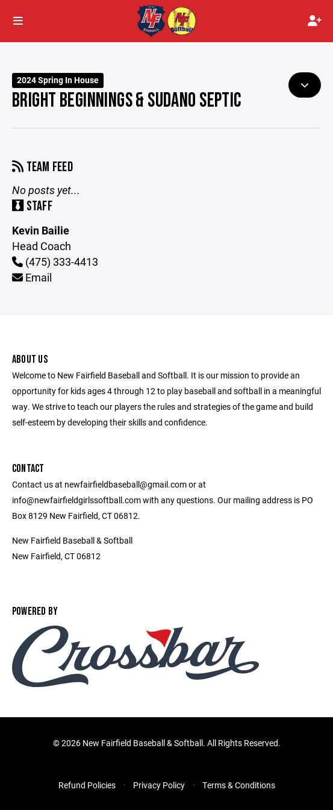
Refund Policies (87, 785)
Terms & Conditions (238, 785)
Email (32, 277)
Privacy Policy (159, 785)
